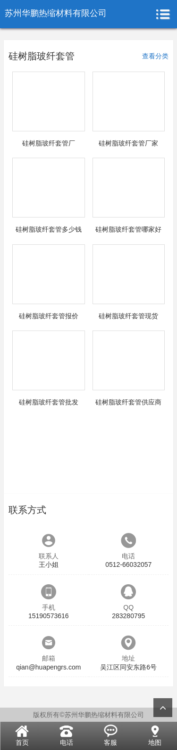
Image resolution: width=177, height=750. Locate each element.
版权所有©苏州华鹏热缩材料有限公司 (88, 714)
